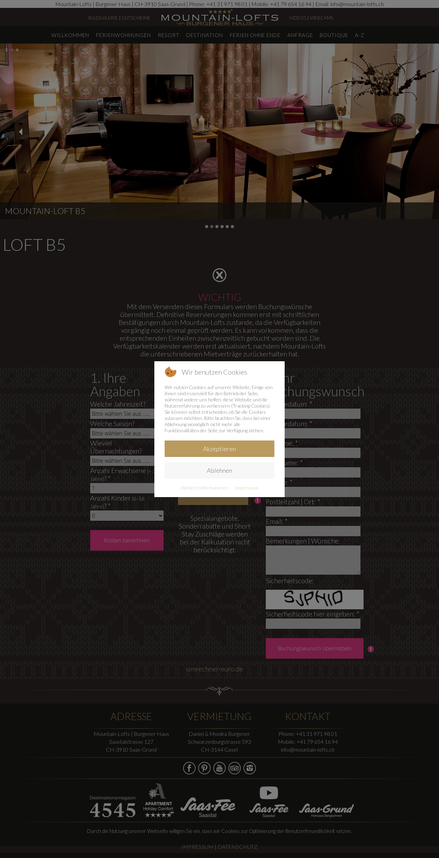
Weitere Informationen (205, 488)
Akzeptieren (219, 448)
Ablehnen (219, 470)
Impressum (246, 488)
